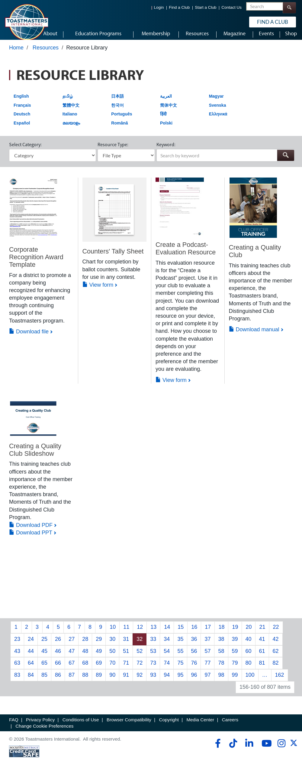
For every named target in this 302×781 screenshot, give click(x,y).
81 (262, 669)
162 (279, 681)
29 (99, 645)
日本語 (117, 101)
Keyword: (165, 150)
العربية (166, 101)
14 (167, 633)
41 (262, 645)
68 (85, 669)
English (21, 101)
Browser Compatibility (129, 725)
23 (17, 645)
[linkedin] (249, 749)
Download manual (254, 335)
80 (249, 669)
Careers (230, 725)
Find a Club (179, 7)
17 (208, 633)
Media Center (200, 725)
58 (221, 656)
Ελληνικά (218, 119)
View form (98, 291)
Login (159, 7)
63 (17, 669)
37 (207, 645)
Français (22, 110)
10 (113, 633)
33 (153, 645)
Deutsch (22, 119)
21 (262, 633)
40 (249, 645)
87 (72, 681)
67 (72, 669)
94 (167, 681)
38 (221, 645)
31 (126, 645)
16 (194, 633)
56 (194, 656)
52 (140, 656)
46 (58, 656)
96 (194, 681)
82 (276, 669)
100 (250, 681)
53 (153, 656)
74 (167, 669)
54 (167, 656)
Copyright (168, 725)
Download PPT (30, 538)
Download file (29, 337)
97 (207, 681)
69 (99, 669)
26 (58, 645)
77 (207, 669)
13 (153, 633)
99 (235, 681)
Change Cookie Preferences (44, 731)
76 (194, 669)
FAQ (13, 725)
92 (140, 681)
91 (126, 681)
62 (276, 656)
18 (221, 633)
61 (262, 656)
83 (17, 681)
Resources (46, 53)
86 (58, 681)
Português (121, 119)
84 (31, 681)
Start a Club (205, 7)
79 (235, 669)
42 (276, 645)
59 (235, 656)
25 (44, 645)
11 (126, 633)
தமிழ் (68, 101)
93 (153, 681)
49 (99, 656)
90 (112, 681)
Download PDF (31, 531)
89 (99, 681)
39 (235, 645)
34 (167, 645)
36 (194, 645)
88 (85, 681)
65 (44, 669)
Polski (166, 128)
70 (112, 669)
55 (180, 656)
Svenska (217, 110)
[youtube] (265, 749)
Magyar (216, 101)
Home (16, 53)
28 (85, 645)
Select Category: (25, 150)
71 (126, 669)
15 (181, 633)
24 (31, 645)
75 (180, 669)
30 (112, 645)
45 (44, 656)
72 (140, 669)
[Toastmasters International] (26, 22)
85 (44, 681)
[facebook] (217, 749)
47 (72, 656)
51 (126, 656)
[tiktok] (233, 749)
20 (249, 633)
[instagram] (281, 749)
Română (119, 128)
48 (85, 656)
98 (221, 681)
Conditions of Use (81, 725)
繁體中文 (71, 110)
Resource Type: (113, 150)
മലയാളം (71, 128)
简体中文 (168, 110)
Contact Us (231, 7)
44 (31, 656)
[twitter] (293, 750)
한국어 (117, 110)
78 (221, 669)
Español (22, 128)
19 (235, 633)
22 (276, 633)
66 (58, 669)
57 (207, 656)
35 (180, 645)
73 (153, 669)
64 (31, 669)
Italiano (70, 119)
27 (72, 645)
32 (140, 645)
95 (180, 681)
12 (140, 633)
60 (249, 656)
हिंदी (163, 119)
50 (112, 656)
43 (17, 656)
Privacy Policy (40, 725)
